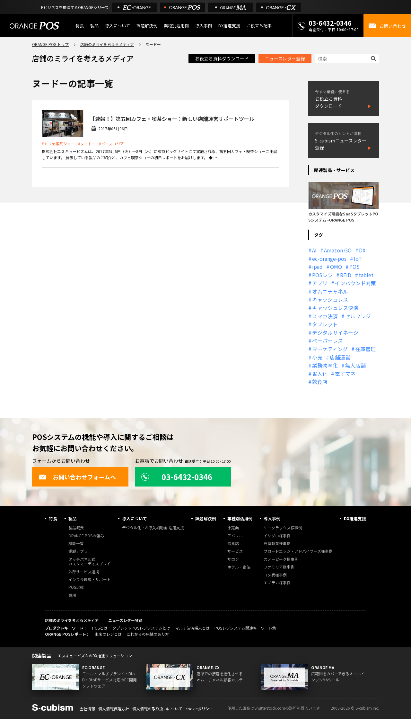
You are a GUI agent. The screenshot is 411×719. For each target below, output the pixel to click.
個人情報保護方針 (113, 708)
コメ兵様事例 (275, 575)
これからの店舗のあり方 (148, 634)
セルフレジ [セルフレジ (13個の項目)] (358, 316)
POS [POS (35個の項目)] (354, 266)
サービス (235, 551)
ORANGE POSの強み (86, 535)
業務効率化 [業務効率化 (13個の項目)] (325, 365)
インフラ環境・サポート (89, 579)
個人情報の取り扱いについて (157, 708)
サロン (233, 559)
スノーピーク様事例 (281, 559)
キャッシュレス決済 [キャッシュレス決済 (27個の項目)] (335, 308)
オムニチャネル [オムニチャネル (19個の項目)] (330, 291)
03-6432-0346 (330, 23)
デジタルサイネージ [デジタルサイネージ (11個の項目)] (335, 332)
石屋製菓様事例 (277, 543)
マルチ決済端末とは (192, 628)
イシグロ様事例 (277, 535)
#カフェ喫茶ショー (58, 143)
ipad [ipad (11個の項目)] (317, 266)
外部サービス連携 (83, 571)
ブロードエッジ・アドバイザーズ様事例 (298, 551)
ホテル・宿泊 (238, 567)
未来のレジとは (108, 634)
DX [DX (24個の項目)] (362, 250)
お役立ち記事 (259, 26)
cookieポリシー (199, 708)
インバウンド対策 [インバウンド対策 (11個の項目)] (355, 283)
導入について (117, 26)
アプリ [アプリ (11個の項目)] (320, 283)
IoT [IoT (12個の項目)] (358, 258)
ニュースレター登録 (285, 58)
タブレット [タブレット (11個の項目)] (325, 324)
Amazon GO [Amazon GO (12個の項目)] (338, 250)
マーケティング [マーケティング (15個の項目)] (330, 349)
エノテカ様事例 (277, 582)
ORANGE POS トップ (50, 44)
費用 (72, 595)
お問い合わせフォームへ (77, 477)
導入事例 (203, 26)
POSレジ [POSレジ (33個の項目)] (322, 275)
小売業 (233, 527)
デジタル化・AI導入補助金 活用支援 (153, 527)
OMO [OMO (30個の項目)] (336, 266)
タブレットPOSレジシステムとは (141, 628)
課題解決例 (146, 26)
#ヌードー (87, 143)
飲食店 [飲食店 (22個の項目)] (320, 382)
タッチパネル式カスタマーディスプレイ (89, 561)
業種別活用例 (176, 26)
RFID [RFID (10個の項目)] (345, 275)
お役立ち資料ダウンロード (222, 58)
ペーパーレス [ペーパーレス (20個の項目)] (327, 340)
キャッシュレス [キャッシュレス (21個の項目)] (330, 299)
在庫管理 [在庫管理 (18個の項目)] (365, 349)
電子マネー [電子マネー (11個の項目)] (348, 374)
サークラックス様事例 (283, 527)
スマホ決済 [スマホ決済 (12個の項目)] (325, 316)
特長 (79, 26)
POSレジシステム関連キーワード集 (245, 628)
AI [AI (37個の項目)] (314, 250)
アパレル (235, 535)
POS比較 (76, 587)
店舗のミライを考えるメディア (107, 44)
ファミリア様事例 (279, 567)
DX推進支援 (229, 26)
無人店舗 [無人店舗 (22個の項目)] (355, 365)
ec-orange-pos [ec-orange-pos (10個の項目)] (329, 258)
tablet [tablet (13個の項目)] (366, 275)
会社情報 (87, 708)
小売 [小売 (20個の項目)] (317, 357)
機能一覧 (76, 543)
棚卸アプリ (78, 551)
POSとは (100, 628)
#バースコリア (111, 143)
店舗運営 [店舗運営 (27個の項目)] (340, 357)
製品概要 (76, 527)
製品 (94, 26)
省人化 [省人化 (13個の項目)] (320, 374)
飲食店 (233, 543)
